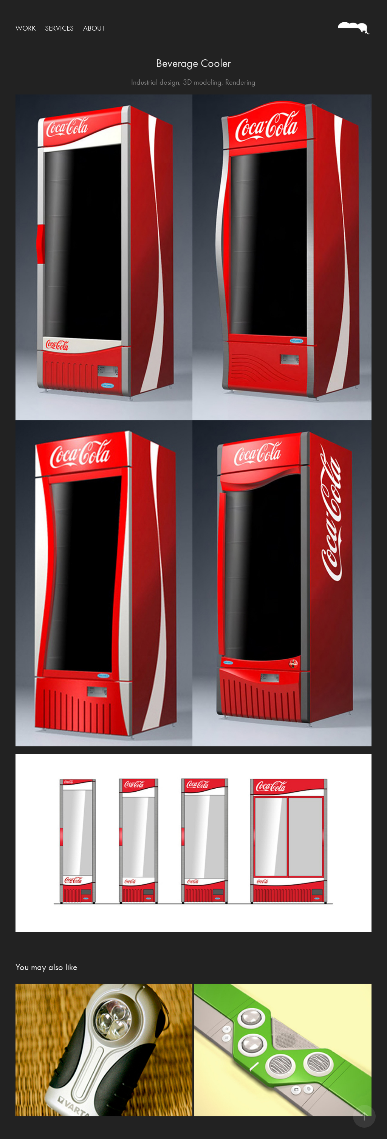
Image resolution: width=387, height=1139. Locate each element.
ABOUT (94, 28)
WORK (25, 28)
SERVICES (59, 28)
